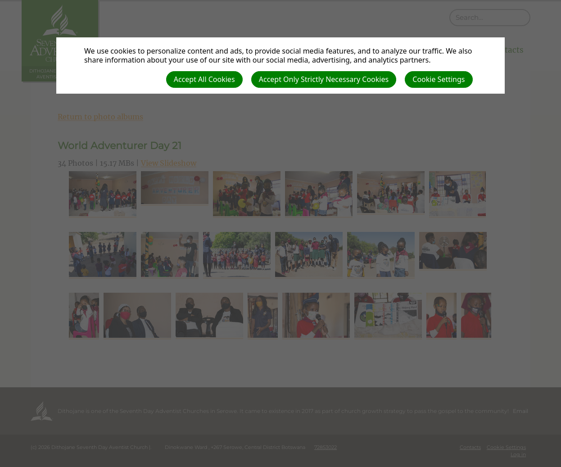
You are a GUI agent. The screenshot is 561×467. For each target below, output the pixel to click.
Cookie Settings (438, 79)
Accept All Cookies (204, 79)
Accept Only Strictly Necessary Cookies (324, 79)
